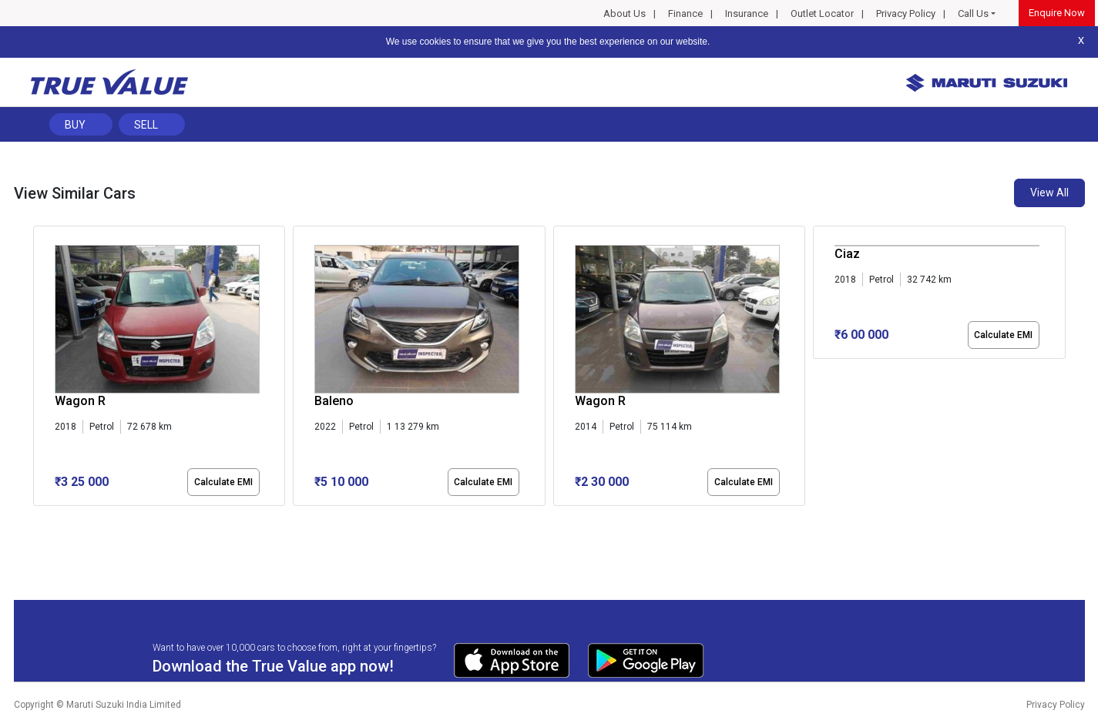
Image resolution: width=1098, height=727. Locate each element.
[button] (37, 519)
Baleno (334, 401)
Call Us (973, 13)
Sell (146, 125)
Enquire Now (1057, 12)
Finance (685, 13)
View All (1049, 192)
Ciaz (847, 253)
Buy (75, 125)
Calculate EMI (223, 482)
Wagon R (80, 401)
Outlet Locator (822, 13)
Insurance (746, 13)
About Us (624, 13)
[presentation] (41, 368)
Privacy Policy (905, 13)
